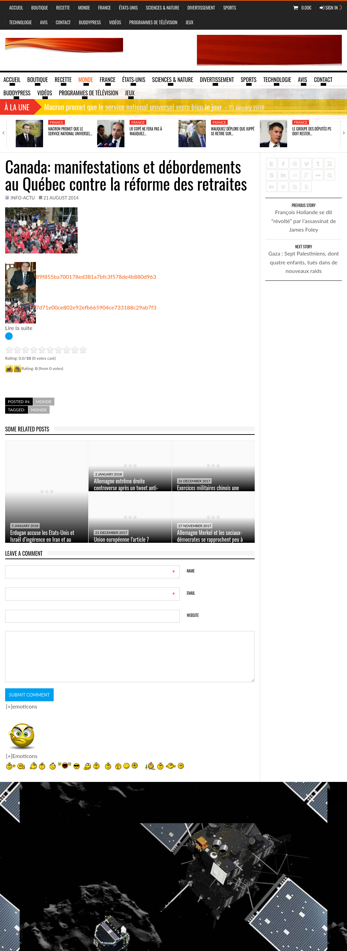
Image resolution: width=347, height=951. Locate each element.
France (104, 7)
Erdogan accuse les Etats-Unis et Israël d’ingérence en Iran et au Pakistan (42, 539)
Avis (44, 22)
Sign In (329, 7)
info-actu (23, 198)
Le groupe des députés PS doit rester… (311, 131)
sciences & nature (162, 7)
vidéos (115, 22)
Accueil (16, 7)
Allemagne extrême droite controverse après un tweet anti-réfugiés (126, 488)
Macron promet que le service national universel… (70, 131)
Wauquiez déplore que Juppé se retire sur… (232, 131)
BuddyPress (90, 22)
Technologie (20, 22)
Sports (229, 7)
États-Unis (128, 7)
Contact (63, 22)
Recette (63, 7)
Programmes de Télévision (153, 22)
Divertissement (201, 7)
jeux (189, 22)
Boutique (39, 7)
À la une (16, 106)
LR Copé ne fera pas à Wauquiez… (146, 131)
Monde (84, 7)
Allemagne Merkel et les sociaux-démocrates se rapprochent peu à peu (210, 539)
